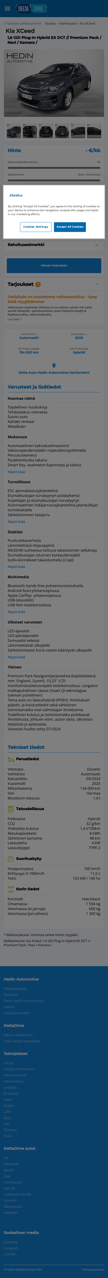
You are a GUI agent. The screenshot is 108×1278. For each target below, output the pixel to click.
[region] (54, 212)
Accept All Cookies (70, 226)
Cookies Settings (35, 226)
